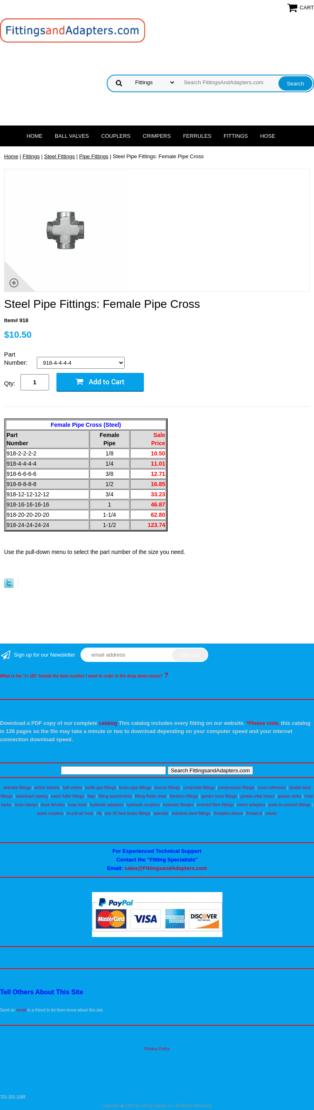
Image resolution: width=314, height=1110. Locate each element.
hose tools (77, 805)
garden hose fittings (219, 796)
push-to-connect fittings (289, 805)
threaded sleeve (228, 813)
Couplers (116, 136)
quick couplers (50, 813)
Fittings (236, 136)
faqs (91, 796)
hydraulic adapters (106, 805)
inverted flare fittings (215, 805)
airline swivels (47, 787)
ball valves (72, 787)
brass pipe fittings (135, 787)
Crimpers (157, 136)
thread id (254, 813)
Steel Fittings (59, 156)
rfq (98, 813)
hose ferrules (53, 805)
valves (271, 813)
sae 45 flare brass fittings (127, 813)
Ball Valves (72, 136)
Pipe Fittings (94, 156)
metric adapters (251, 805)
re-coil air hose (80, 813)
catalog (108, 723)
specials (161, 813)
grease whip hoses (257, 796)
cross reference (272, 787)
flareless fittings (184, 796)
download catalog (32, 796)
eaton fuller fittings (67, 796)
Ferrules (197, 136)
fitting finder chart (150, 796)
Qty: (10, 383)
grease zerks (289, 796)
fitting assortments (115, 796)
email (21, 1010)
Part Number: (16, 358)
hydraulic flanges (178, 805)
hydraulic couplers (143, 805)
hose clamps (26, 805)
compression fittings (236, 787)
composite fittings (199, 787)
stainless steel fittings (191, 813)
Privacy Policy (157, 1049)
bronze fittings (167, 787)
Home (35, 136)
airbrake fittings (17, 787)
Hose (267, 136)
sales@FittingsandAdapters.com (165, 868)
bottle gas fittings (100, 787)
